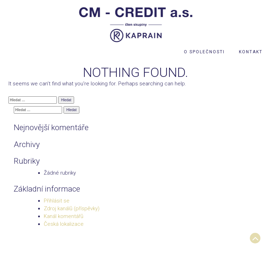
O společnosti (204, 51)
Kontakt (251, 51)
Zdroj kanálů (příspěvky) (72, 208)
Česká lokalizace (64, 224)
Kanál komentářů (63, 216)
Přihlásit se (57, 201)
